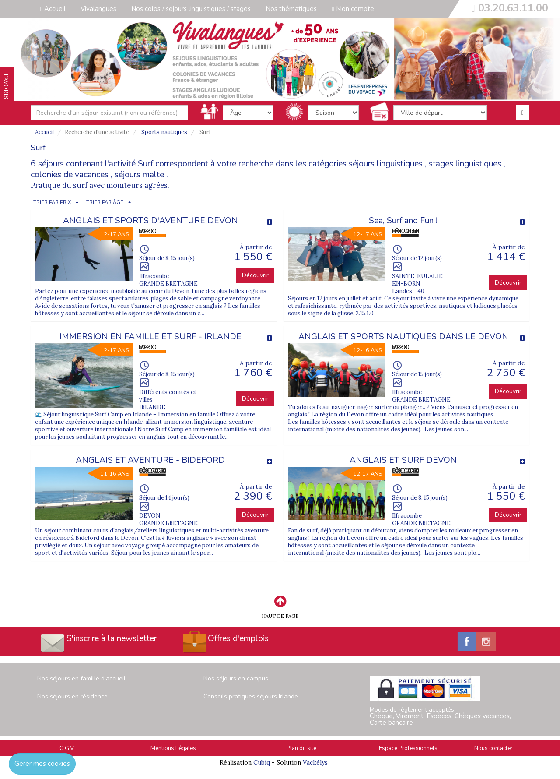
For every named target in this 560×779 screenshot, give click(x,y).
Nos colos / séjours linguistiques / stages (191, 8)
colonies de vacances (69, 174)
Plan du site (301, 748)
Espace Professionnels (408, 748)
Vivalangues (98, 8)
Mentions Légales (173, 748)
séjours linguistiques (386, 163)
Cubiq (261, 762)
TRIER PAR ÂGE (104, 202)
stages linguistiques (465, 163)
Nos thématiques (291, 8)
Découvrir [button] (255, 275)
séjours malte (139, 174)
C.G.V (67, 748)
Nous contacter (493, 748)
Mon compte (353, 8)
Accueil (53, 8)
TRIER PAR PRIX (52, 202)
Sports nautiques (164, 132)
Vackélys (315, 762)
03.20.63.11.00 (513, 8)
